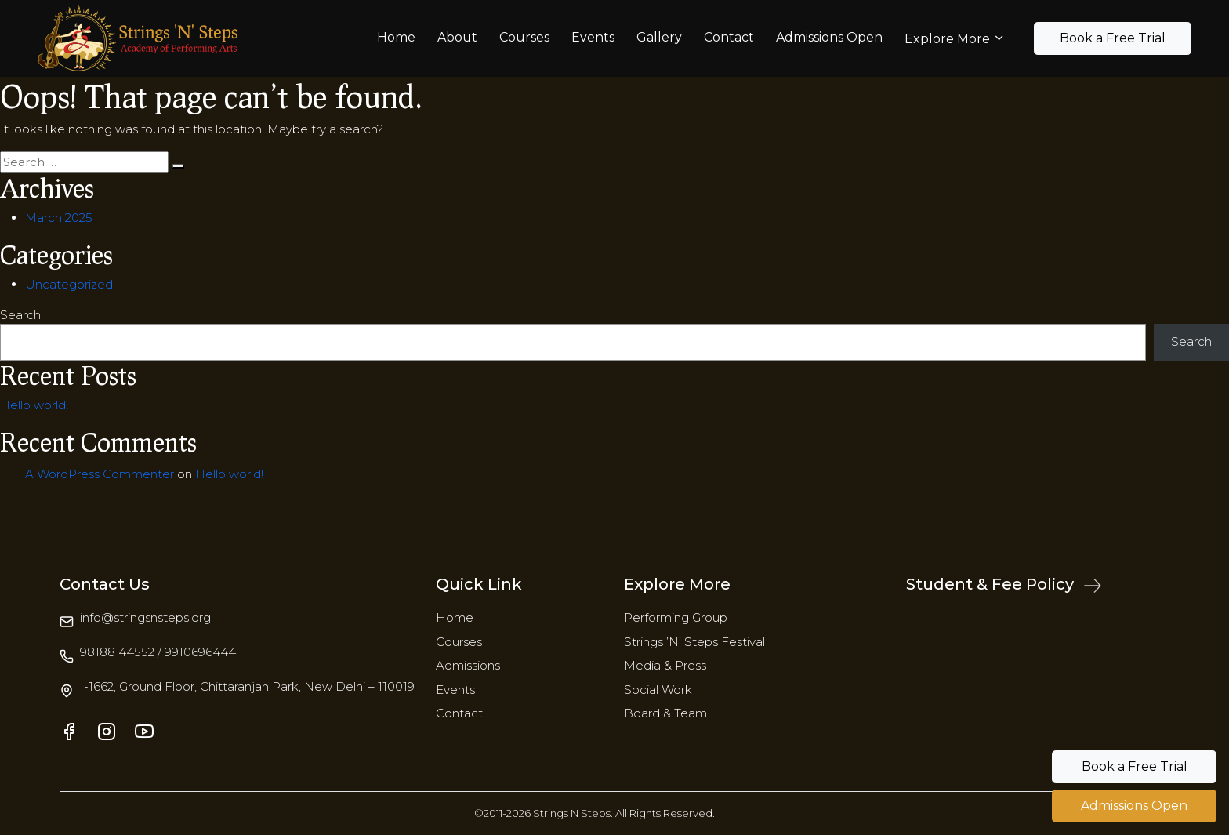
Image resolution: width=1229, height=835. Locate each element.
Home (396, 37)
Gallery (659, 37)
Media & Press (665, 665)
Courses (524, 37)
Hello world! (34, 405)
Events (592, 37)
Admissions (468, 665)
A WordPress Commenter (99, 474)
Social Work (658, 689)
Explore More (947, 38)
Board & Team (665, 713)
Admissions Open (829, 37)
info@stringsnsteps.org (145, 617)
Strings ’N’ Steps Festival (694, 641)
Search (20, 314)
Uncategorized (69, 284)
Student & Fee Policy (1003, 584)
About (457, 37)
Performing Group (675, 617)
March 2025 (58, 217)
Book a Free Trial (1113, 38)
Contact (729, 37)
